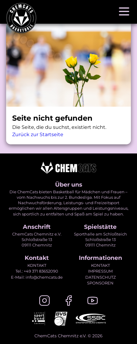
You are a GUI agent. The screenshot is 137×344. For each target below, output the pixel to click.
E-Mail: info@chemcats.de (37, 277)
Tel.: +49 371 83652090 (37, 271)
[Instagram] (44, 301)
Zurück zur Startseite (37, 134)
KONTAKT (36, 265)
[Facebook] (68, 301)
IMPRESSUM (100, 271)
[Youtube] (92, 301)
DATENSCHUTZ (100, 277)
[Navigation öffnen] (124, 12)
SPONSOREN (100, 282)
